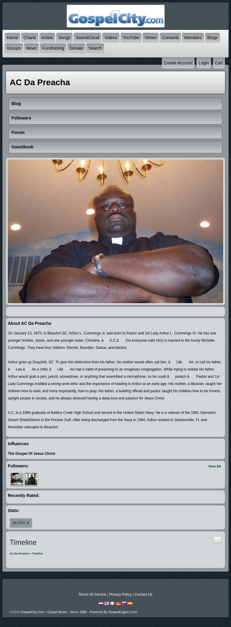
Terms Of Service (92, 594)
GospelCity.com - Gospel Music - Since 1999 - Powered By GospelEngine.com (78, 612)
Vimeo (150, 37)
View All (214, 466)
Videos (110, 37)
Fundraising (53, 48)
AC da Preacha (19, 553)
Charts (29, 37)
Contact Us (143, 594)
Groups (14, 48)
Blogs (212, 37)
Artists (47, 37)
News (31, 48)
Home (12, 37)
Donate (76, 48)
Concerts (170, 37)
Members (193, 37)
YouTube (131, 37)
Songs (64, 37)
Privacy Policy (120, 594)
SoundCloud (87, 37)
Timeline (37, 553)
